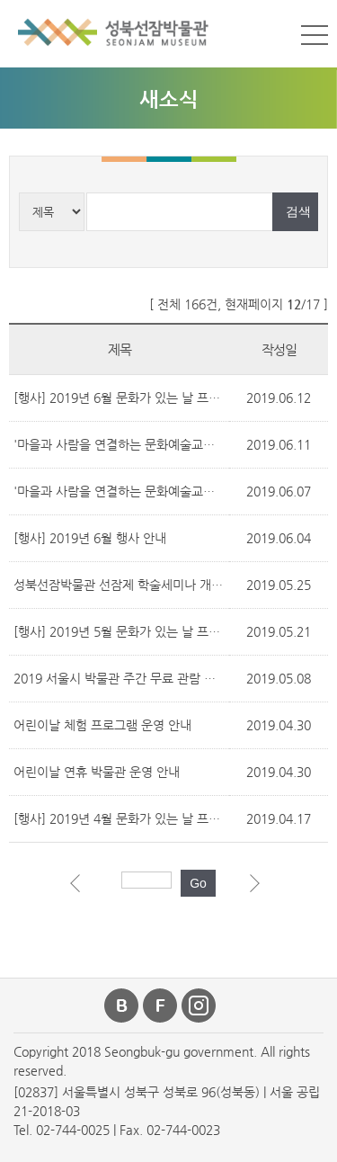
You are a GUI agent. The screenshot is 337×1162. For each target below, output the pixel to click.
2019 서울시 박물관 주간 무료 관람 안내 (120, 678)
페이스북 (161, 1005)
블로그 (122, 1005)
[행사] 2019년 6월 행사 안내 (89, 538)
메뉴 (314, 35)
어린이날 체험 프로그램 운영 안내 (102, 725)
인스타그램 (199, 1005)
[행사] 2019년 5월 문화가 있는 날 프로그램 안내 (141, 631)
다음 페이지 (259, 888)
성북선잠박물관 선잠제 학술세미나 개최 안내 (131, 584)
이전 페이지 (79, 888)
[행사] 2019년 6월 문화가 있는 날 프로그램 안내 (141, 397)
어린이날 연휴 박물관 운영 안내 (96, 771)
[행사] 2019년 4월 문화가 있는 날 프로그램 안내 (141, 818)
